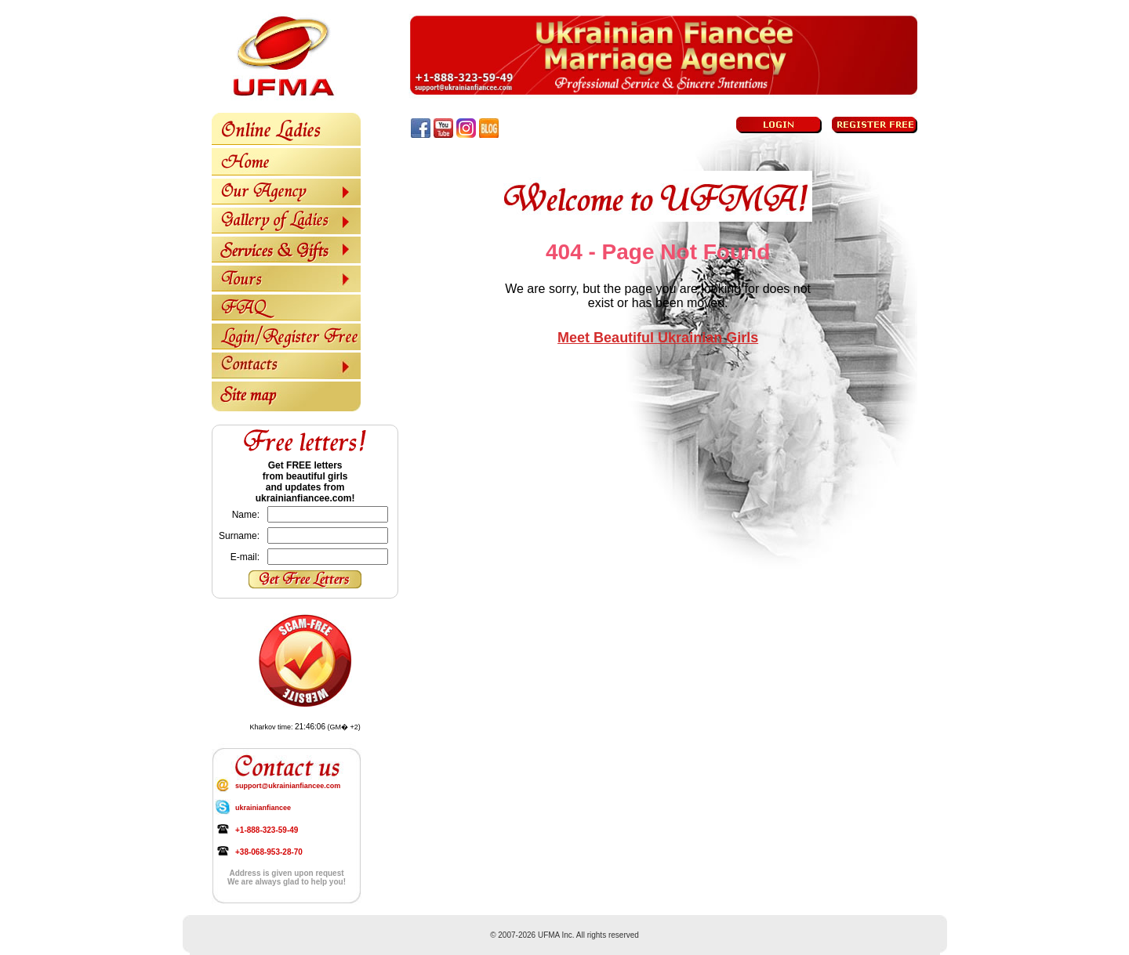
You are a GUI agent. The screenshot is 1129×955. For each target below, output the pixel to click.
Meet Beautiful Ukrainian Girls (657, 337)
